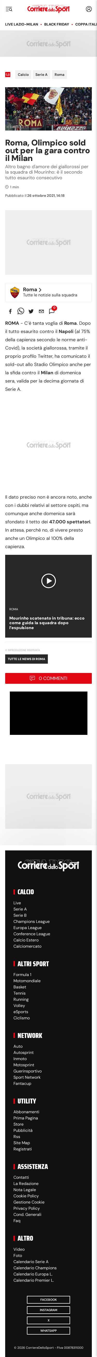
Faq (16, 1220)
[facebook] (10, 311)
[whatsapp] (21, 311)
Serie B (20, 915)
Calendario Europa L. (33, 1274)
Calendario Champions (35, 1268)
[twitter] (31, 311)
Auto (18, 1046)
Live (17, 903)
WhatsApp (48, 1331)
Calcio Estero (26, 940)
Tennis (19, 993)
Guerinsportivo (27, 1071)
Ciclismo (21, 1018)
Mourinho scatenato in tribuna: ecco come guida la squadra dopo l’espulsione (47, 622)
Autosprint (23, 1052)
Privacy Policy (26, 1208)
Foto (17, 1255)
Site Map (21, 1142)
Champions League (31, 921)
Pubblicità (23, 1130)
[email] (41, 311)
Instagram (48, 1310)
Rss (16, 1136)
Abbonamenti (26, 1112)
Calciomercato (27, 946)
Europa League (27, 927)
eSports (20, 1011)
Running (21, 999)
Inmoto (20, 1058)
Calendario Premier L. (33, 1280)
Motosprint (23, 1065)
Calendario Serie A (31, 1261)
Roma (59, 74)
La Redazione (26, 1183)
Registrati (22, 1149)
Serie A (41, 74)
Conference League (31, 934)
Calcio (23, 74)
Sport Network (27, 1077)
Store (18, 1124)
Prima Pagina (25, 1118)
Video (19, 1249)
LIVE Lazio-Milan (21, 24)
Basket (19, 987)
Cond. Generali (27, 1214)
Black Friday (56, 24)
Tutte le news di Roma (26, 659)
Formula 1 (22, 974)
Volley (19, 1005)
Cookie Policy (26, 1196)
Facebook (48, 1300)
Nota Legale (24, 1189)
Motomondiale (27, 981)
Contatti (21, 1177)
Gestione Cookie (28, 1202)
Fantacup (22, 1083)
